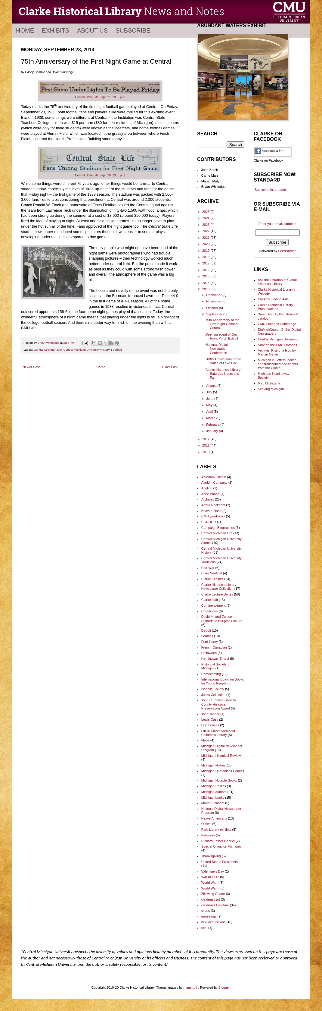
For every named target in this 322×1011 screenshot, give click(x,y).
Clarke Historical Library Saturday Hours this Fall (222, 373)
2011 (206, 445)
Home (25, 30)
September (214, 314)
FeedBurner (287, 251)
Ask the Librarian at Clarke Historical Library (277, 282)
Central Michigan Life (48, 349)
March (211, 418)
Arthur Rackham (213, 505)
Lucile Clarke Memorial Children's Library (218, 733)
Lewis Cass (209, 719)
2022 (206, 231)
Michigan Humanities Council (222, 771)
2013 (206, 289)
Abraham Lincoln (213, 477)
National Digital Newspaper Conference (216, 348)
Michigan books (212, 797)
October (212, 308)
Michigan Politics (213, 786)
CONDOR (208, 522)
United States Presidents (219, 862)
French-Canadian (214, 647)
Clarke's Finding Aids (273, 299)
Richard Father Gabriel (218, 841)
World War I (209, 882)
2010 (206, 452)
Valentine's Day (212, 871)
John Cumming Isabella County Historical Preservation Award (218, 704)
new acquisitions (213, 922)
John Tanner (210, 714)
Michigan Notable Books (219, 780)
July (209, 392)
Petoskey (208, 835)
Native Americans (214, 818)
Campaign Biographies (218, 527)
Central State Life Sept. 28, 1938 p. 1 (100, 175)
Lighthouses (210, 725)
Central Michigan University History (86, 349)
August (211, 385)
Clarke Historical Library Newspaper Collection (219, 586)
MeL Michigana (269, 383)
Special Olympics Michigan (221, 846)
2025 (206, 211)
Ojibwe (206, 824)
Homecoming (211, 674)
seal (204, 928)
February (213, 424)
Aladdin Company (214, 482)
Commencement (213, 605)
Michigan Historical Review (221, 755)
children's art (210, 899)
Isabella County (212, 689)
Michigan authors (214, 792)
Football (116, 349)
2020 (206, 244)
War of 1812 (210, 877)
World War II (210, 888)
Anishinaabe (210, 494)
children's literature (215, 905)
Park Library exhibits (216, 829)
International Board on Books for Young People (222, 681)
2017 (206, 263)
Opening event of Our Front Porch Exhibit (221, 336)
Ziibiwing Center (213, 894)
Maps (205, 740)
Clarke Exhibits (212, 579)
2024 (206, 218)
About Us (92, 30)
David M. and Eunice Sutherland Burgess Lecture (221, 618)
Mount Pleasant (212, 803)
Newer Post (31, 367)
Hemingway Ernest (215, 658)
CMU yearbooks (213, 516)
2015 (206, 276)
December (214, 295)
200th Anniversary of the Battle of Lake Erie (223, 361)
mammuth (191, 987)
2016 (206, 270)
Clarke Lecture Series (217, 594)
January (212, 431)
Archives (207, 499)
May (209, 405)
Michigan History (213, 765)
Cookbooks (209, 611)
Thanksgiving (211, 856)
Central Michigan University (278, 339)
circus (205, 910)
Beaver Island (211, 511)
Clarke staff (209, 600)
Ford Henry (209, 641)
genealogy (209, 916)
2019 (206, 250)
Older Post (170, 367)
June (210, 398)
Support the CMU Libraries (277, 345)
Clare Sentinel (211, 573)
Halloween (209, 653)
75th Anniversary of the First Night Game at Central (222, 324)
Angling (206, 488)
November (214, 301)
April (210, 411)
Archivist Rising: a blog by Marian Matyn (277, 352)
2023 (206, 224)
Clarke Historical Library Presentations (275, 307)
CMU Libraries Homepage (277, 324)
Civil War (208, 568)
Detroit (206, 630)
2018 (206, 257)
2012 (206, 439)
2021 (206, 237)
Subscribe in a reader (270, 189)
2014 (206, 283)
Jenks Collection (213, 695)
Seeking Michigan (271, 389)
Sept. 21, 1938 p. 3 (100, 97)
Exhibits (55, 30)
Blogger (224, 987)
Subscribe (133, 30)
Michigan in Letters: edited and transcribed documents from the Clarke (278, 364)
